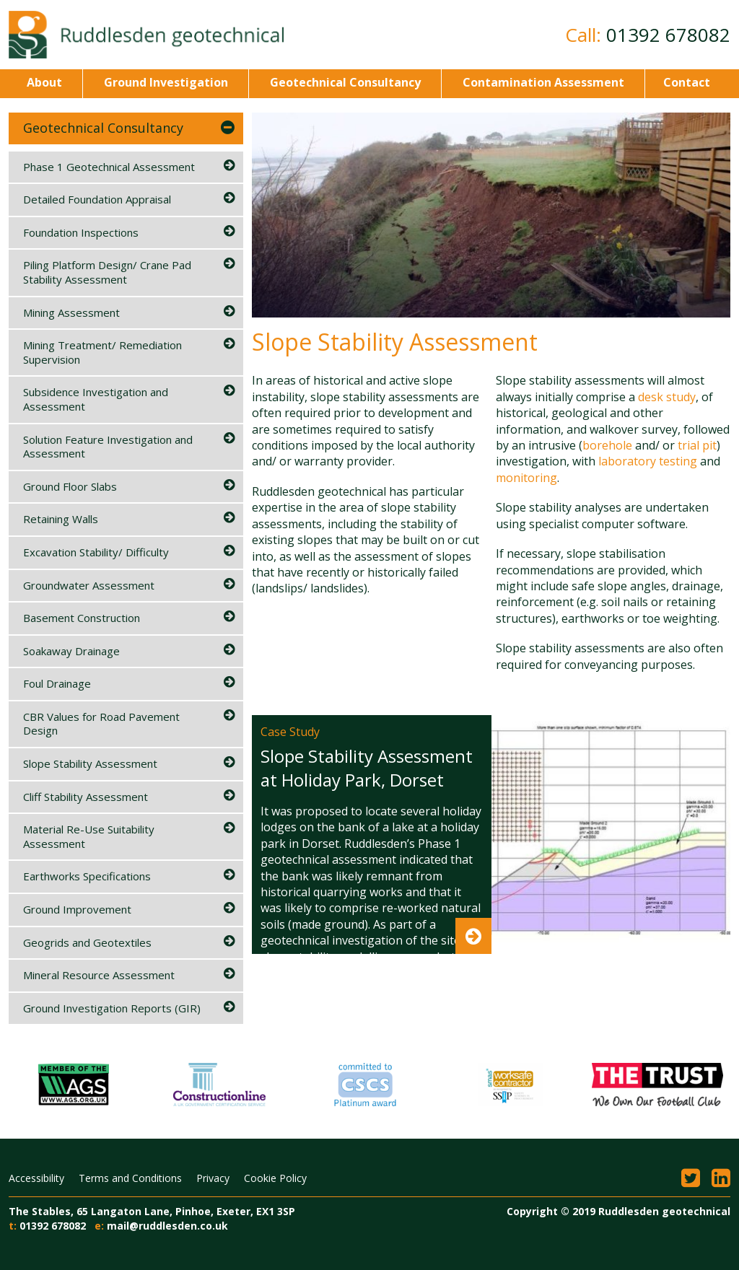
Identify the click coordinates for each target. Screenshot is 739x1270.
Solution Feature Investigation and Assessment (108, 446)
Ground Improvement (77, 909)
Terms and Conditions (130, 1178)
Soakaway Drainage (71, 651)
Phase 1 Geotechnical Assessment (109, 166)
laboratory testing (647, 461)
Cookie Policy (275, 1178)
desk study (667, 397)
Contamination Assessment (542, 82)
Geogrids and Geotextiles (87, 942)
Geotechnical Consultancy (344, 82)
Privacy (212, 1178)
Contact (686, 82)
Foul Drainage (57, 683)
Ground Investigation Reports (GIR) (112, 1008)
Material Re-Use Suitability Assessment (88, 836)
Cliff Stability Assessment (85, 796)
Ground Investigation (164, 82)
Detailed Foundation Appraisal (97, 199)
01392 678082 (668, 35)
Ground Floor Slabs (70, 486)
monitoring (526, 478)
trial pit (697, 445)
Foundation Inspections (81, 232)
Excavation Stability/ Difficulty (96, 552)
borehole (607, 445)
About (44, 82)
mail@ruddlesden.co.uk (167, 1225)
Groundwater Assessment (88, 585)
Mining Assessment (71, 312)
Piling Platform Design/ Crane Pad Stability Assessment (107, 272)
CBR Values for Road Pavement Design (101, 723)
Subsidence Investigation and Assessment (95, 399)
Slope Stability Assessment (90, 763)
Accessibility (36, 1178)
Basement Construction (81, 617)
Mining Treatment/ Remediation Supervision (102, 352)
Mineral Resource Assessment (99, 975)
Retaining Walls (60, 519)
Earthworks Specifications (87, 876)
